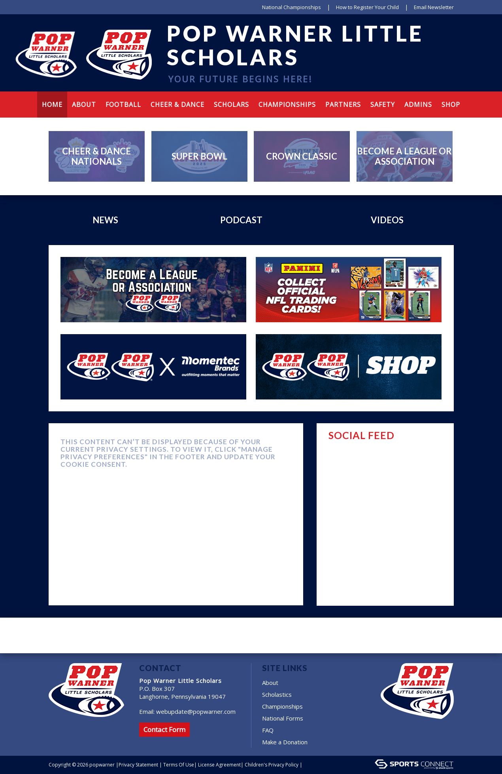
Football (123, 104)
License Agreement (219, 764)
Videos (387, 220)
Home (52, 104)
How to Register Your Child (367, 7)
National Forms (282, 718)
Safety (382, 104)
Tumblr (435, 77)
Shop (451, 104)
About (270, 683)
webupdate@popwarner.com (196, 711)
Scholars (231, 104)
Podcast (241, 220)
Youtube (421, 77)
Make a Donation (285, 742)
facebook (393, 77)
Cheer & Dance (177, 104)
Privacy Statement (138, 764)
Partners (343, 104)
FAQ (268, 730)
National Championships (291, 7)
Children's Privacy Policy (271, 764)
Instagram (405, 77)
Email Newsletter (434, 7)
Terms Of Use (178, 764)
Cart (448, 77)
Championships (287, 104)
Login (313, 764)
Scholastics (277, 694)
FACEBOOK (440, 435)
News (105, 220)
